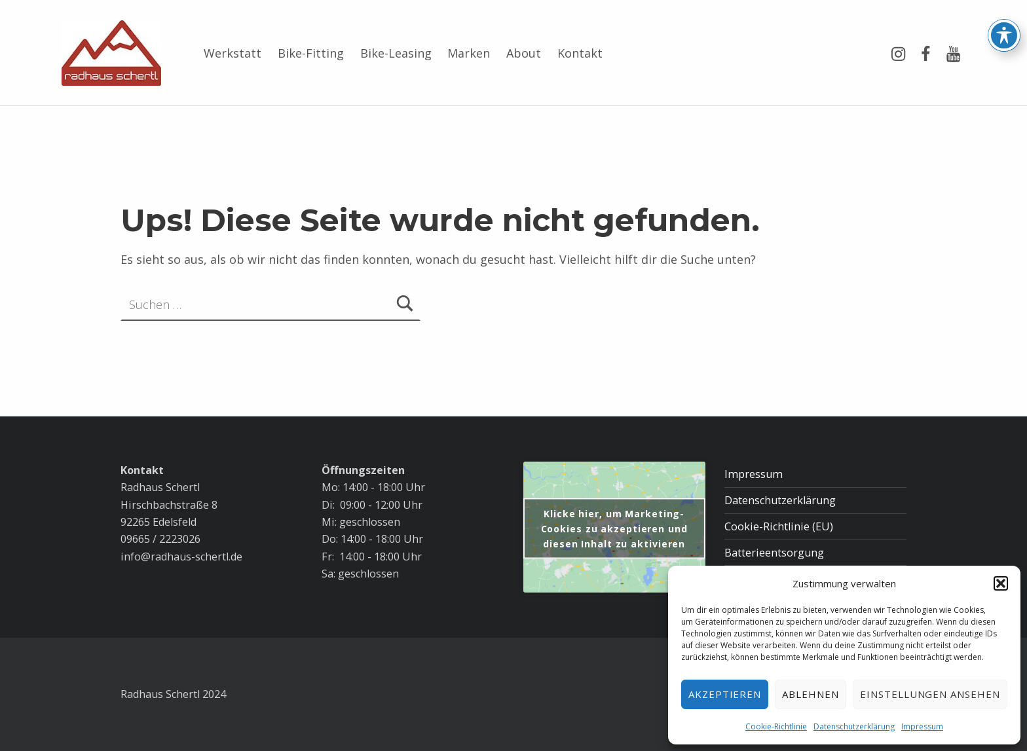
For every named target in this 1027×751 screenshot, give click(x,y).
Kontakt (580, 53)
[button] (1000, 583)
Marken (468, 53)
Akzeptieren (725, 694)
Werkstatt (232, 53)
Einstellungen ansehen (930, 694)
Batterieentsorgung (774, 552)
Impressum (922, 726)
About (523, 53)
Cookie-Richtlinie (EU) (778, 526)
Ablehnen (810, 694)
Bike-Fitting (311, 53)
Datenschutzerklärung (854, 726)
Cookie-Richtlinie (776, 726)
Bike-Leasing (396, 53)
